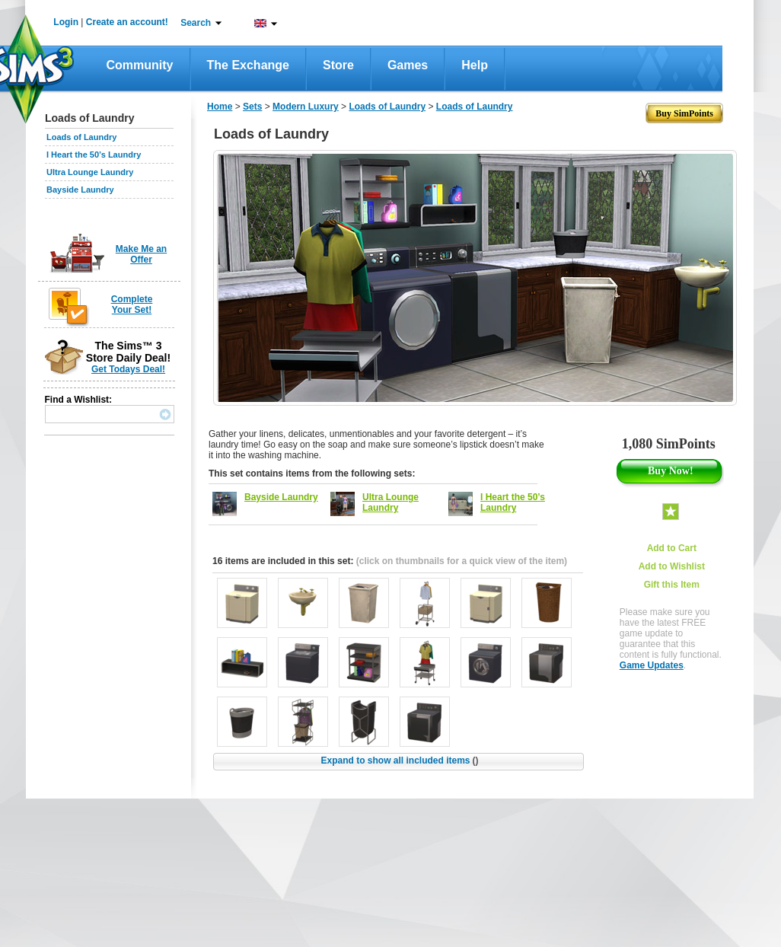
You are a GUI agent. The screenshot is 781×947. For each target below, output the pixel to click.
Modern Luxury (306, 106)
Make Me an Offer (141, 254)
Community (140, 65)
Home (219, 106)
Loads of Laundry (81, 137)
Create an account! (127, 22)
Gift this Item (672, 584)
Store (338, 65)
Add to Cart (672, 548)
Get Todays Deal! (128, 369)
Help (474, 65)
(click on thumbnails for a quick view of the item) (461, 561)
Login (65, 22)
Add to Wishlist (672, 566)
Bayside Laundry (80, 189)
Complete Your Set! (132, 304)
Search (195, 23)
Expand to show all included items (399, 760)
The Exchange (248, 65)
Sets (252, 106)
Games (407, 65)
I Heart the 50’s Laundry (93, 154)
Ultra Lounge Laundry (89, 172)
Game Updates (652, 665)
